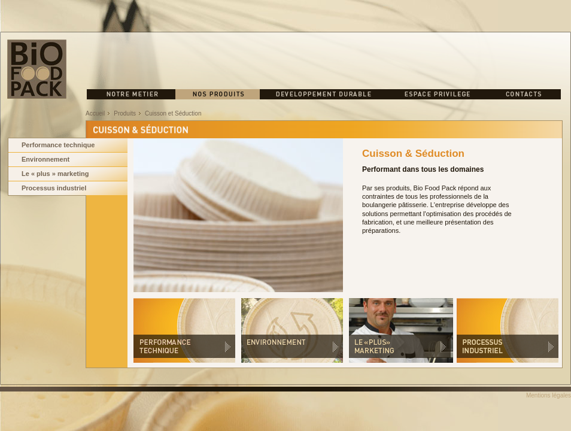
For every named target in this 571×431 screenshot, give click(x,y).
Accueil (95, 113)
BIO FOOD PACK (36, 69)
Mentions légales (548, 395)
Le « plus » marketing (55, 173)
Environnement (45, 159)
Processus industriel (54, 188)
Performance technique (58, 144)
